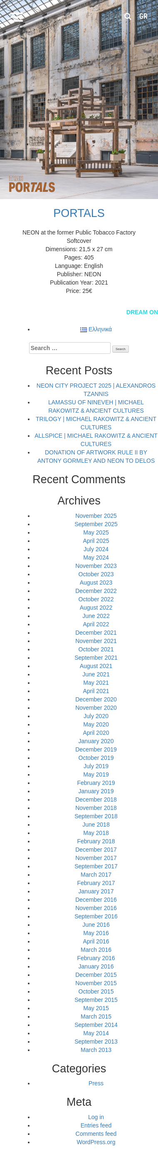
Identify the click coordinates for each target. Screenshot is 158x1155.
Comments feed (96, 1133)
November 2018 (96, 807)
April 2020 (96, 732)
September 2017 (96, 866)
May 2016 (96, 933)
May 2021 (96, 682)
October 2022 (96, 599)
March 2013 (96, 1050)
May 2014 (96, 1033)
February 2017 (96, 883)
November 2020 (96, 707)
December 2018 (96, 799)
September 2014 (96, 1024)
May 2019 (96, 774)
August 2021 (96, 666)
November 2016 (96, 908)
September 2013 (96, 1041)
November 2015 (96, 983)
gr (143, 16)
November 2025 (96, 515)
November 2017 (96, 858)
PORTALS (79, 213)
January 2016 (96, 966)
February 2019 (96, 782)
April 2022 (96, 624)
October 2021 (96, 649)
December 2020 (96, 699)
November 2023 (96, 565)
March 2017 (96, 874)
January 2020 (96, 741)
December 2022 (96, 591)
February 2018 (96, 841)
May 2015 (96, 1008)
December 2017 (96, 849)
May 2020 (96, 724)
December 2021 (96, 632)
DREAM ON (142, 312)
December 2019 (96, 749)
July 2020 (96, 716)
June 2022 (95, 616)
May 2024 (96, 557)
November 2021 (96, 641)
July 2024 (96, 549)
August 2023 (96, 582)
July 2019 (96, 766)
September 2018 (96, 816)
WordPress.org (96, 1142)
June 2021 (95, 674)
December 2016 (96, 899)
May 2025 (96, 532)
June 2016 (95, 924)
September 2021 (96, 657)
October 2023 (96, 574)
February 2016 (96, 958)
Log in (96, 1117)
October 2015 (96, 991)
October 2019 (96, 757)
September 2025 (96, 524)
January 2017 (96, 891)
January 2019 (96, 791)
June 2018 (95, 824)
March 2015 (96, 1016)
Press (96, 1083)
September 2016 (96, 916)
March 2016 (96, 949)
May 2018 (96, 833)
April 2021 (96, 691)
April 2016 (96, 941)
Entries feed (96, 1125)
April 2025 (96, 540)
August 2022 (96, 607)
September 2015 (96, 999)
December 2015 (96, 974)
